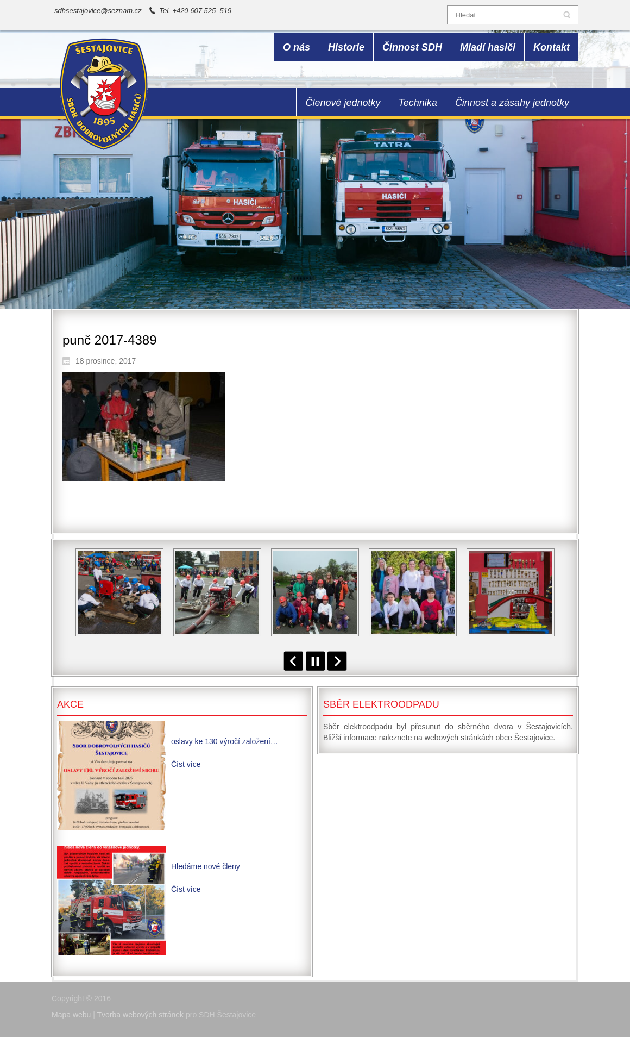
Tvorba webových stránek (140, 1014)
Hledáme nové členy (205, 866)
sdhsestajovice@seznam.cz (98, 11)
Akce (70, 704)
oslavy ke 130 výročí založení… (224, 741)
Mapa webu (71, 1014)
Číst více (185, 764)
